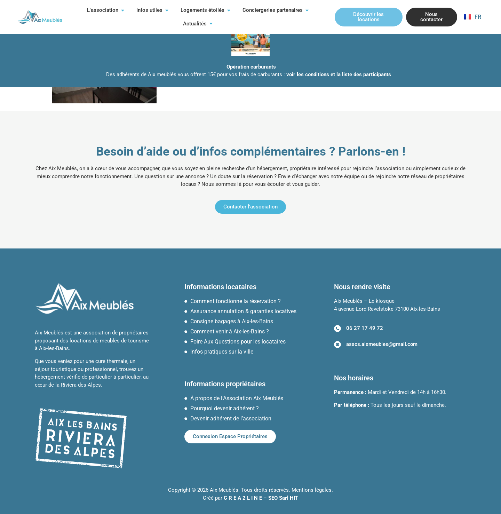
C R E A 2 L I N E (243, 498)
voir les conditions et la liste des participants (338, 74)
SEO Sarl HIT (283, 498)
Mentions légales (312, 490)
